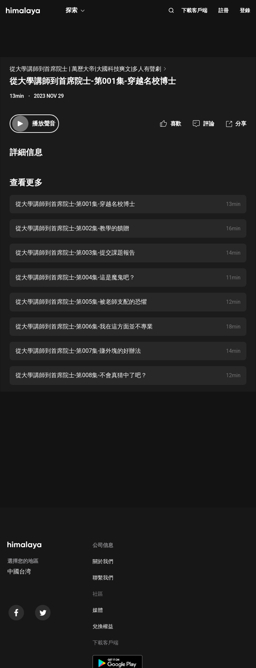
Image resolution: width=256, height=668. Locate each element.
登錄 (245, 10)
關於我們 (103, 561)
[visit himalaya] (23, 11)
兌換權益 (103, 626)
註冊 (223, 10)
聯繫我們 (103, 578)
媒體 (98, 610)
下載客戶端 (194, 10)
